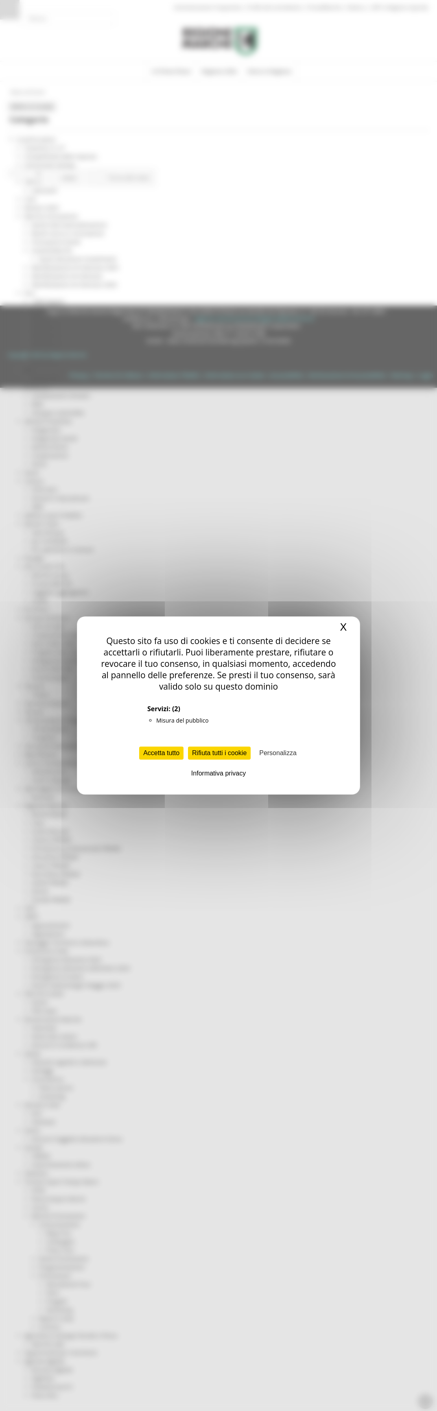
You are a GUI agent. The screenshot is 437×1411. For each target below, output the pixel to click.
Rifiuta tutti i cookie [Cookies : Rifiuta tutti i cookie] (219, 752)
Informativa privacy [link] (218, 773)
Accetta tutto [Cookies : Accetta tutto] (161, 752)
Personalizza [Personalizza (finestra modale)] (278, 752)
